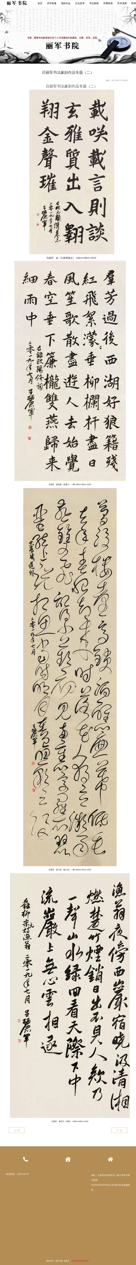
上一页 (17, 1130)
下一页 (119, 1130)
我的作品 (66, 3)
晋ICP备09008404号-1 (80, 1261)
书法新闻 (94, 3)
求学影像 (51, 3)
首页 (40, 3)
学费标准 (108, 3)
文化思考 (80, 3)
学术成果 (122, 3)
